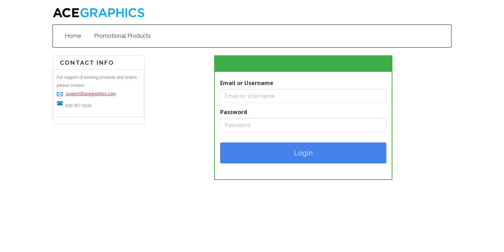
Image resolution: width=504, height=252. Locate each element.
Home (73, 36)
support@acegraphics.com (91, 93)
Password (233, 112)
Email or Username (246, 83)
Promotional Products (122, 36)
